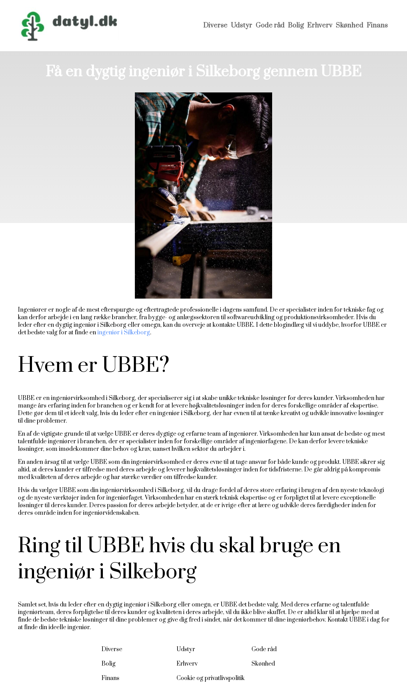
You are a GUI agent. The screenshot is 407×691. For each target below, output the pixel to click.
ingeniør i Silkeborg (123, 332)
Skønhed (349, 25)
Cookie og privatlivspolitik (210, 678)
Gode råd (270, 25)
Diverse (215, 25)
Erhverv (319, 25)
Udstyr (241, 25)
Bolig (296, 25)
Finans (377, 25)
